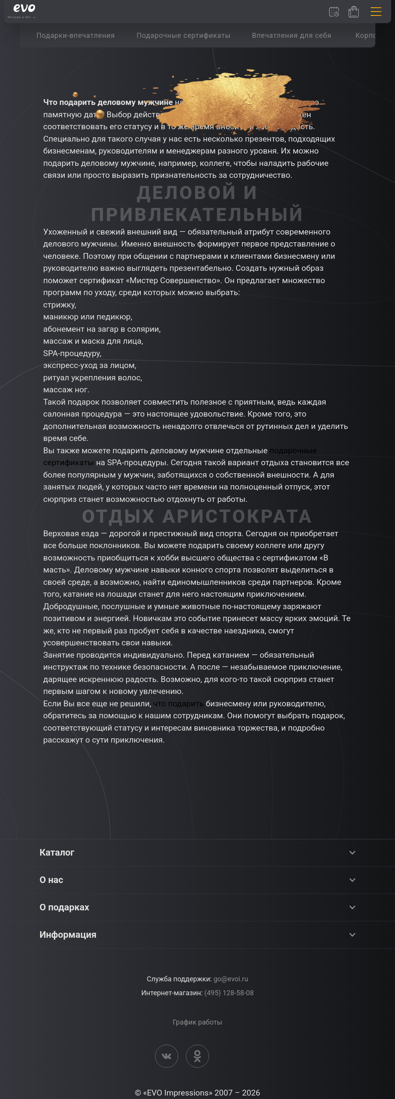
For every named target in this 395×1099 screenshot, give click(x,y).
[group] (75, 35)
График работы (197, 1022)
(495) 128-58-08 (229, 993)
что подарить (178, 703)
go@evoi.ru (230, 979)
